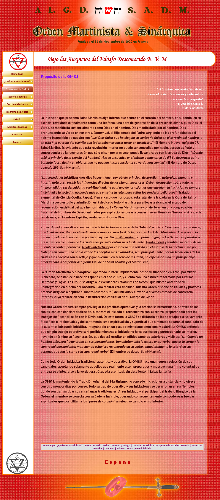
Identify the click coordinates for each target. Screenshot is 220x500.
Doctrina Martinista (143, 445)
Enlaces (121, 448)
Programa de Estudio (167, 445)
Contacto (109, 448)
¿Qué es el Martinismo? (70, 445)
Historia (185, 445)
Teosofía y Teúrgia (120, 445)
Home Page (48, 445)
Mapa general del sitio (139, 448)
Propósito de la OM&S (97, 445)
